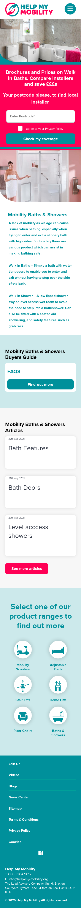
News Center (19, 797)
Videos (14, 774)
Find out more (40, 384)
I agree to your (40, 128)
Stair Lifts (23, 699)
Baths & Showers (58, 733)
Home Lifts (58, 699)
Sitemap (15, 808)
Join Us (14, 763)
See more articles (26, 568)
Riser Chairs (22, 730)
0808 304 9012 (19, 874)
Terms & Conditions (24, 819)
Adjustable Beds (58, 667)
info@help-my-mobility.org (28, 879)
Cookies (15, 841)
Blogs (13, 786)
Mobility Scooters (23, 667)
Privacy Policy (54, 128)
